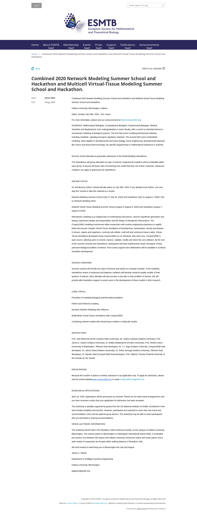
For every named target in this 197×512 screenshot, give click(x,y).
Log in (37, 5)
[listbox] (154, 68)
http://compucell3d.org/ (131, 120)
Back (37, 68)
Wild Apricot (142, 509)
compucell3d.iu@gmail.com (132, 379)
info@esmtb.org (100, 503)
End (33, 102)
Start (33, 98)
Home (34, 53)
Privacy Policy (72, 503)
